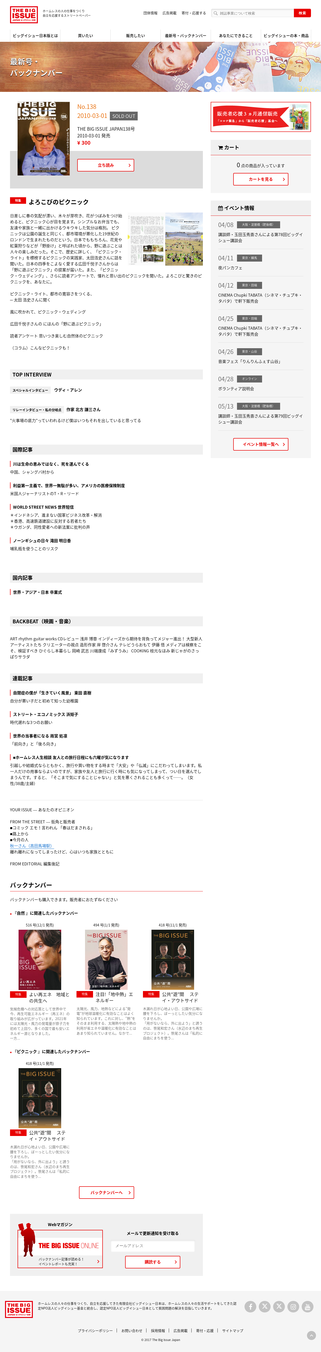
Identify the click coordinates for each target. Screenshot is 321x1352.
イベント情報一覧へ (261, 444)
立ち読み (106, 165)
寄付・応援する (194, 12)
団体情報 (150, 12)
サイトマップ (232, 1330)
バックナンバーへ (107, 1192)
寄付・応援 (205, 1330)
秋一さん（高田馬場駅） (32, 846)
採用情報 (158, 1330)
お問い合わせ (131, 1330)
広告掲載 (170, 12)
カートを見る (261, 179)
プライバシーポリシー (95, 1330)
